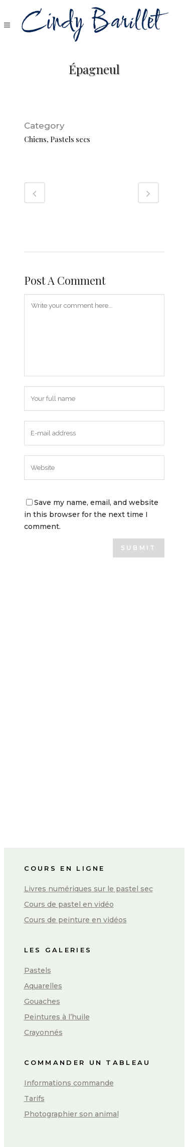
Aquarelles (43, 985)
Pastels (37, 970)
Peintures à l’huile (57, 1016)
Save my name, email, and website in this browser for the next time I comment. (91, 514)
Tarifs (34, 1098)
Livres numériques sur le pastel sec (88, 888)
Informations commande (69, 1082)
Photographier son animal (71, 1113)
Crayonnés (43, 1032)
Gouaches (42, 1001)
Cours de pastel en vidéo (69, 904)
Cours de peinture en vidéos (75, 919)
